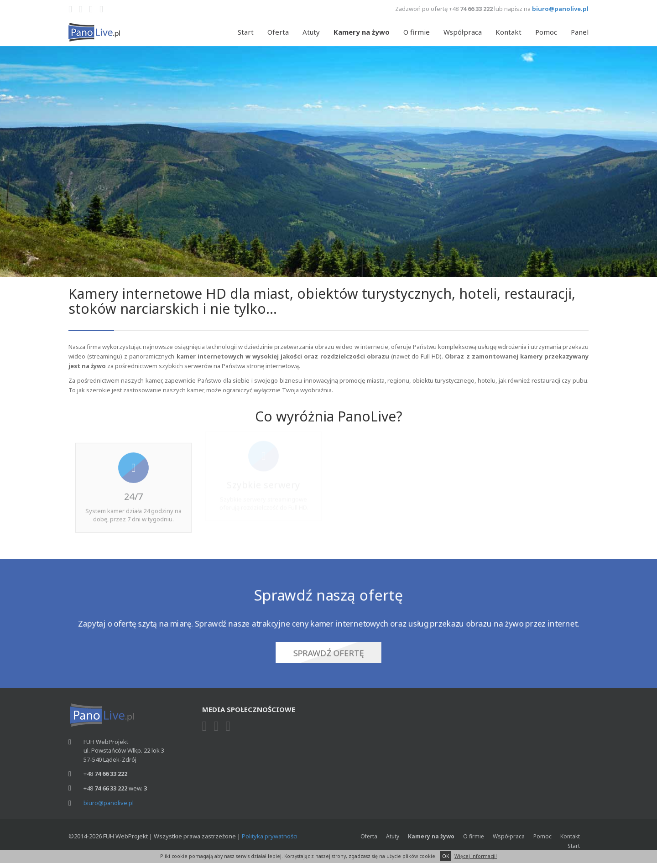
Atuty (311, 31)
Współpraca (462, 31)
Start (246, 31)
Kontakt (508, 31)
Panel (580, 31)
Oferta (278, 31)
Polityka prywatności (269, 836)
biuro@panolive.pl (560, 9)
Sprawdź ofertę (328, 651)
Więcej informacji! (475, 856)
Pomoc (546, 31)
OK (445, 856)
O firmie (416, 31)
